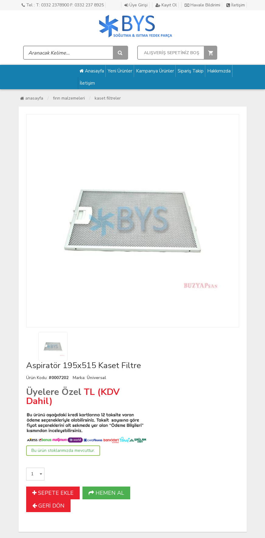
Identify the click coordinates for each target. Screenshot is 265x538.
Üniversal (96, 378)
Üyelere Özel (53, 392)
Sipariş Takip (191, 71)
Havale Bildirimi (202, 5)
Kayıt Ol (166, 5)
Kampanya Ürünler (155, 71)
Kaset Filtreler (108, 98)
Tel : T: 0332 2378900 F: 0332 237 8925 (63, 5)
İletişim (235, 5)
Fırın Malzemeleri (69, 98)
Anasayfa (91, 71)
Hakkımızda (219, 71)
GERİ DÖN (48, 505)
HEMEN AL (106, 493)
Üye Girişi (136, 5)
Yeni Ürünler (120, 71)
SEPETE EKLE (53, 493)
